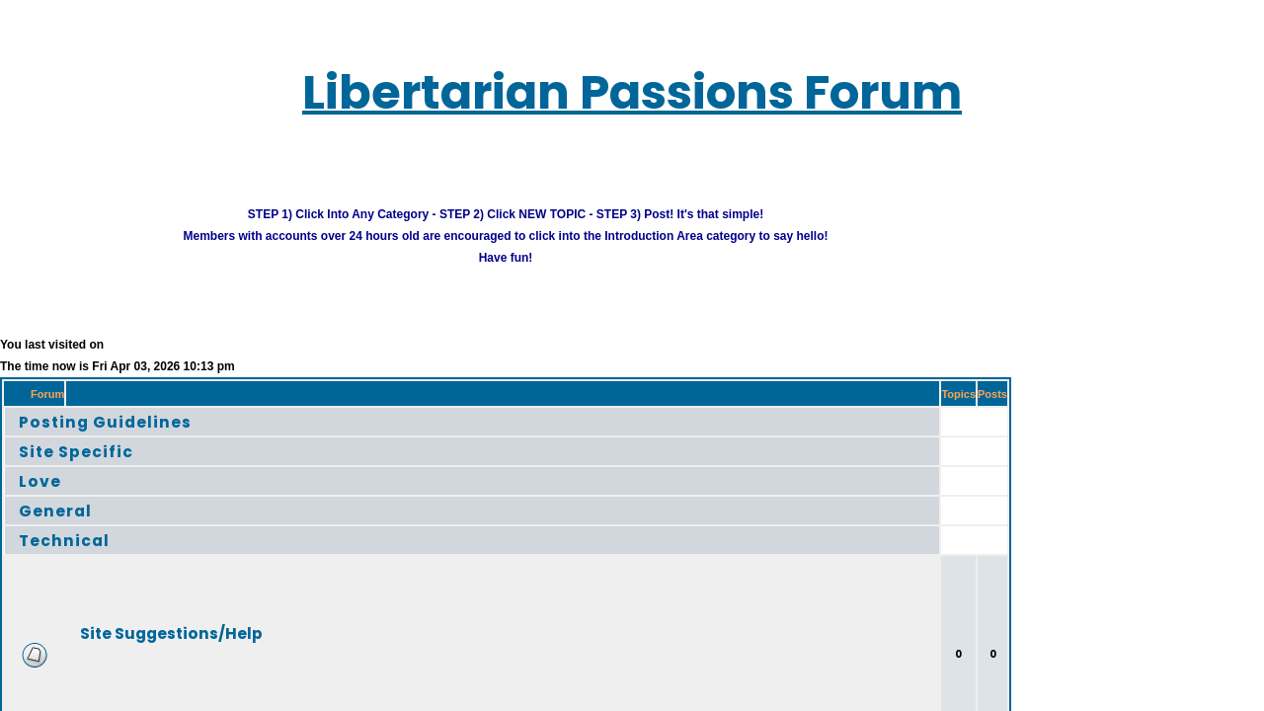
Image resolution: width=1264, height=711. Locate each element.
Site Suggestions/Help (138, 621)
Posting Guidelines (83, 410)
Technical (50, 528)
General (42, 499)
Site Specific (60, 440)
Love (29, 469)
